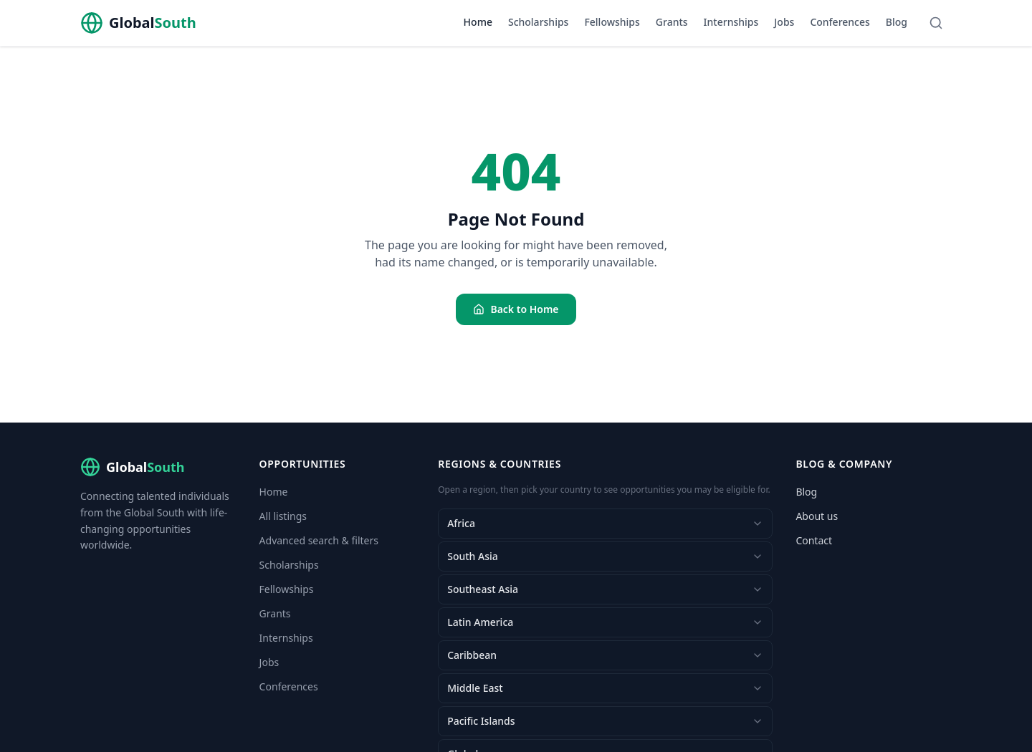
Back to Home (515, 309)
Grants (672, 22)
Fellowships (611, 22)
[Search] (936, 23)
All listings (283, 516)
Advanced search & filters (318, 540)
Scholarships (538, 22)
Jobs (784, 22)
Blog (896, 22)
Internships (731, 22)
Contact (814, 540)
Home (478, 22)
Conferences (839, 22)
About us (817, 516)
